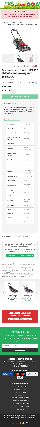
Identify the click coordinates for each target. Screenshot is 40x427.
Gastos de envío (21, 395)
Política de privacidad (28, 416)
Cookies (5, 418)
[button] (19, 51)
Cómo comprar (20, 387)
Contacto (20, 409)
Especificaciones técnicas (12, 120)
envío (11, 79)
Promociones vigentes (20, 403)
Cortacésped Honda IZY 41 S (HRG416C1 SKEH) (27, 297)
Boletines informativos (20, 401)
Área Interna (20, 420)
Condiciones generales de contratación (22, 418)
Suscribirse (20, 350)
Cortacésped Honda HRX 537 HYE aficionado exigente (12, 298)
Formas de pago (21, 392)
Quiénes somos (20, 389)
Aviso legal (16, 416)
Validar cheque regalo (21, 406)
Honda (30, 270)
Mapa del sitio (7, 416)
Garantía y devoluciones (20, 398)
